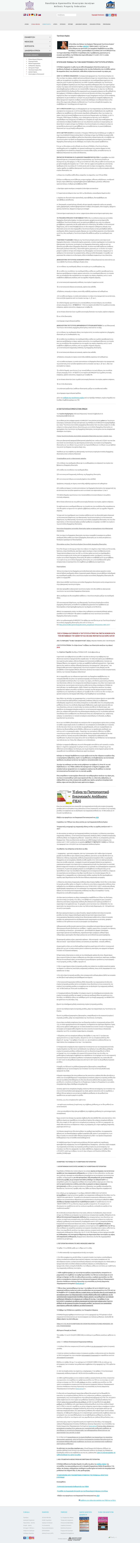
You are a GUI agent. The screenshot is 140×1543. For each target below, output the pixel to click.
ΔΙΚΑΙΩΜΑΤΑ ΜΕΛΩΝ (81, 24)
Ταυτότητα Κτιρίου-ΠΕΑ (35, 70)
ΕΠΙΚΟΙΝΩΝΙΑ (106, 24)
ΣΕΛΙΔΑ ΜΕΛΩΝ (46, 1517)
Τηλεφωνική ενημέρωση (67, 1520)
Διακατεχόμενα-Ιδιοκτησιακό (36, 74)
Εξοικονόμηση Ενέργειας (35, 59)
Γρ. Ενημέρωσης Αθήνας (67, 1517)
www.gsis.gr (79, 1283)
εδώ (97, 817)
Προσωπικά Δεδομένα (47, 1528)
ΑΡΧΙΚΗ (27, 24)
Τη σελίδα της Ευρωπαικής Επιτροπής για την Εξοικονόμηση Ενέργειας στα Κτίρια (82, 1491)
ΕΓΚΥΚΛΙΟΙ (62, 24)
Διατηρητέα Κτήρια (33, 67)
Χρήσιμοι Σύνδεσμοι (47, 1523)
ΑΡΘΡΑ (55, 24)
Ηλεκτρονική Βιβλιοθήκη (67, 1523)
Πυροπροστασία (33, 61)
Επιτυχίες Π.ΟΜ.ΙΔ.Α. (28, 1528)
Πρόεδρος (25, 1517)
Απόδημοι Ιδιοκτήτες (28, 1533)
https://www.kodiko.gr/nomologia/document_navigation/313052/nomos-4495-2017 (84, 625)
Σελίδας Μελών (101, 1464)
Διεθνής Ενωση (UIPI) (47, 1533)
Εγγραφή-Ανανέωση (98, 15)
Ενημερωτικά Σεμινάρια (67, 1530)
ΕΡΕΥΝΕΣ (70, 24)
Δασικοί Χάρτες (32, 72)
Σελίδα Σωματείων (46, 1520)
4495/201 (86, 46)
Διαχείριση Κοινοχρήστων (67, 1533)
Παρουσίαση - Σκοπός (29, 1523)
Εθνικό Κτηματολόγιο (34, 63)
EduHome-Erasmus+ (66, 1528)
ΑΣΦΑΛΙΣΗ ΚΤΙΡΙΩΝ (95, 24)
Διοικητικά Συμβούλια (28, 1520)
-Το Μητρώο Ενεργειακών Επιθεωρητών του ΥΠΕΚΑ (73, 1486)
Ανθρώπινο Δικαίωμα (28, 1530)
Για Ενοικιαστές (46, 1525)
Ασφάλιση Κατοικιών (66, 1525)
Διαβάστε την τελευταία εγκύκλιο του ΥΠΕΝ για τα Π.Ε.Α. (98, 1500)
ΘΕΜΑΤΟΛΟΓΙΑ (46, 24)
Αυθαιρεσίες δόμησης (34, 65)
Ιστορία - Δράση (27, 1525)
